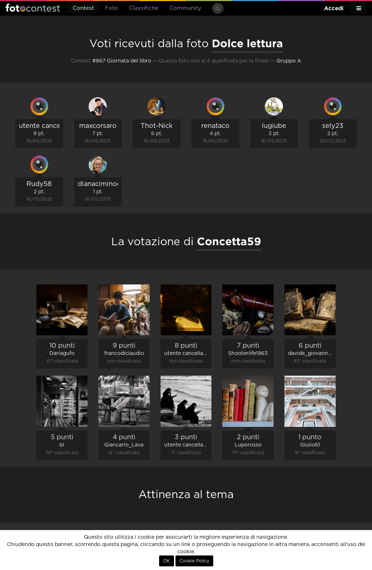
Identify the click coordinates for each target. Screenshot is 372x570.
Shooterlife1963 (248, 353)
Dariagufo (61, 353)
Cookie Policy (194, 561)
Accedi (334, 8)
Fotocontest (32, 7)
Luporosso (248, 445)
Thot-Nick (157, 126)
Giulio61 (310, 445)
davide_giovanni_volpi (316, 353)
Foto (111, 8)
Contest (83, 8)
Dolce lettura (247, 43)
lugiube (274, 126)
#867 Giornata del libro (121, 61)
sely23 (332, 126)
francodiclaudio (124, 353)
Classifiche (143, 8)
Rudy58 (39, 184)
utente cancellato (47, 126)
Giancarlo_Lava (123, 445)
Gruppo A (288, 61)
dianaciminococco (107, 184)
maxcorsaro (98, 126)
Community (185, 8)
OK (166, 561)
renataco (215, 126)
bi (62, 445)
